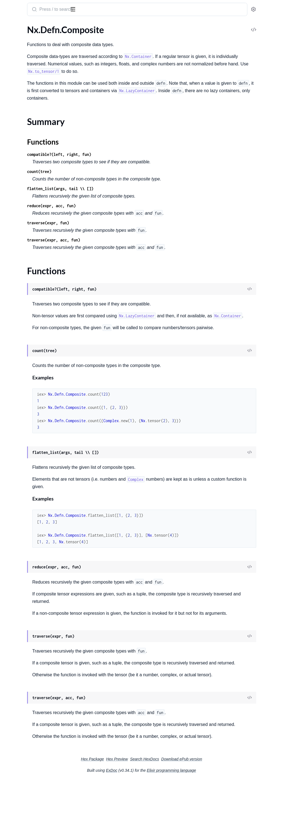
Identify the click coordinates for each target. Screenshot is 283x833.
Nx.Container (17, 124)
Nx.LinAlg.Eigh (18, 82)
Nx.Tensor (13, 172)
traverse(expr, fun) (120, 222)
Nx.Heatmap (16, 165)
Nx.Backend (15, 192)
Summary (18, 250)
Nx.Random (15, 97)
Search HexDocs (185, 811)
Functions (18, 257)
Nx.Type (11, 214)
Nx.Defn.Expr (17, 274)
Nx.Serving (14, 105)
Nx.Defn (12, 52)
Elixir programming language (212, 822)
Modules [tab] (31, 27)
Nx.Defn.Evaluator (21, 267)
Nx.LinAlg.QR (17, 90)
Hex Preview (158, 811)
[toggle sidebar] (76, 9)
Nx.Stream (14, 139)
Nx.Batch (13, 158)
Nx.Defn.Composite (23, 241)
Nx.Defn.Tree (16, 289)
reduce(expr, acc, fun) (123, 205)
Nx (20, 7)
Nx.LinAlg (13, 67)
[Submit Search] (106, 10)
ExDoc (153, 822)
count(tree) (111, 171)
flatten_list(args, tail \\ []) (132, 188)
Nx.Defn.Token (18, 282)
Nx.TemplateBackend (24, 207)
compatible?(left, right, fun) (131, 154)
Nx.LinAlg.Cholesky (22, 75)
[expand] (77, 38)
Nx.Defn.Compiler (21, 233)
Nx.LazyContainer (21, 131)
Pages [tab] (10, 27)
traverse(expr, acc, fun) (126, 240)
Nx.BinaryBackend (21, 199)
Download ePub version (223, 811)
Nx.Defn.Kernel (18, 60)
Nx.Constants (17, 45)
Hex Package (133, 811)
